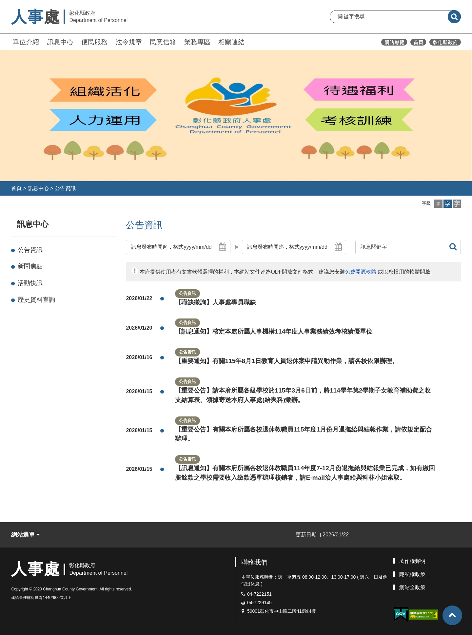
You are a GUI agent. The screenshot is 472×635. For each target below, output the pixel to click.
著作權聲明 (412, 561)
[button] (438, 204)
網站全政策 (412, 587)
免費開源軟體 (360, 272)
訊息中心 (60, 42)
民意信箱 (163, 42)
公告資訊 (65, 188)
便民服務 (94, 42)
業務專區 (197, 42)
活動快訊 (30, 282)
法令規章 (129, 42)
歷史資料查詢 (36, 299)
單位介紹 (26, 42)
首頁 (16, 188)
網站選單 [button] (25, 534)
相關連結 (231, 42)
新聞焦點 (30, 266)
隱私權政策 (412, 574)
